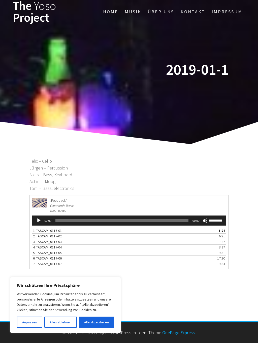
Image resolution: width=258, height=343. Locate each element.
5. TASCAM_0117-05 (47, 252)
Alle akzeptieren (96, 322)
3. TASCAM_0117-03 (47, 241)
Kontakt (193, 12)
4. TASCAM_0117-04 (47, 247)
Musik (133, 12)
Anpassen (29, 322)
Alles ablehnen (61, 322)
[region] (65, 305)
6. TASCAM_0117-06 (47, 258)
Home (110, 12)
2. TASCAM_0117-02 (47, 236)
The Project (34, 12)
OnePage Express (178, 332)
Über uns (161, 12)
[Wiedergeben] (38, 220)
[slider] (121, 220)
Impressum (227, 12)
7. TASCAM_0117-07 (47, 264)
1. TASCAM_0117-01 (47, 230)
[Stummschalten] (205, 220)
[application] (128, 221)
